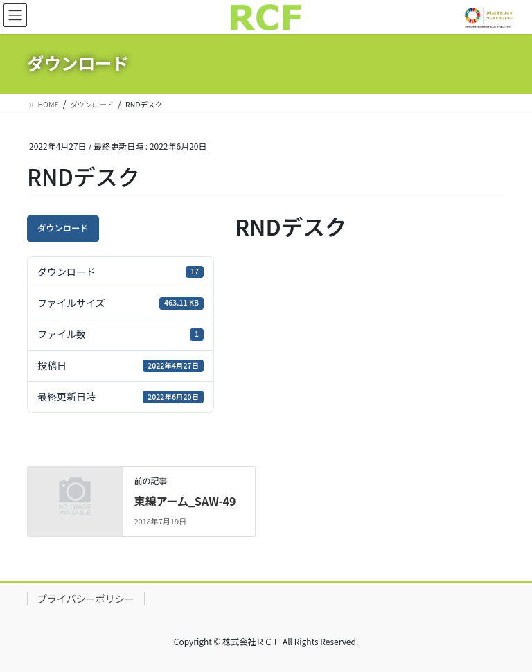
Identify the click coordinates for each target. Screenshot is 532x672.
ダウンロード (63, 228)
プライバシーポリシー (85, 598)
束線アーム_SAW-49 (185, 501)
